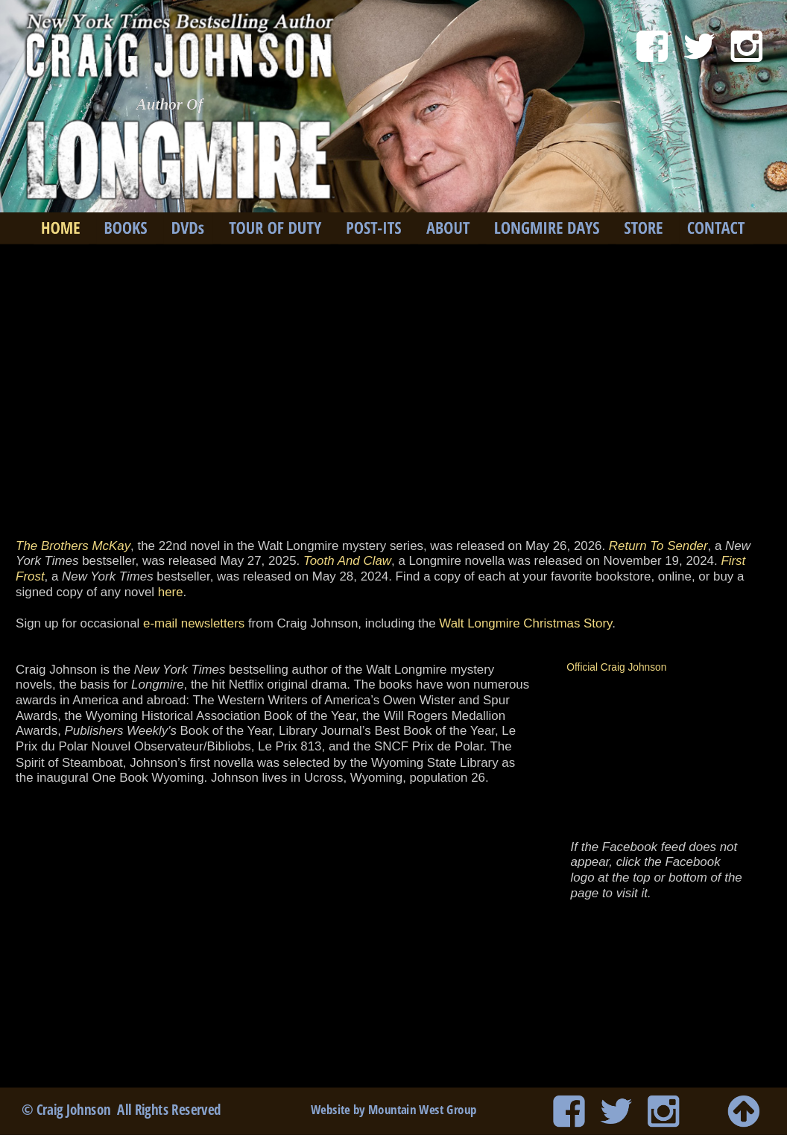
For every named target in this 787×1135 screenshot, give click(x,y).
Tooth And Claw (347, 561)
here (170, 591)
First (735, 561)
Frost (30, 576)
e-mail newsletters (193, 623)
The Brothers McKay (73, 545)
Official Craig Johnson (616, 667)
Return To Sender (658, 545)
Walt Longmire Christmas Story (525, 623)
